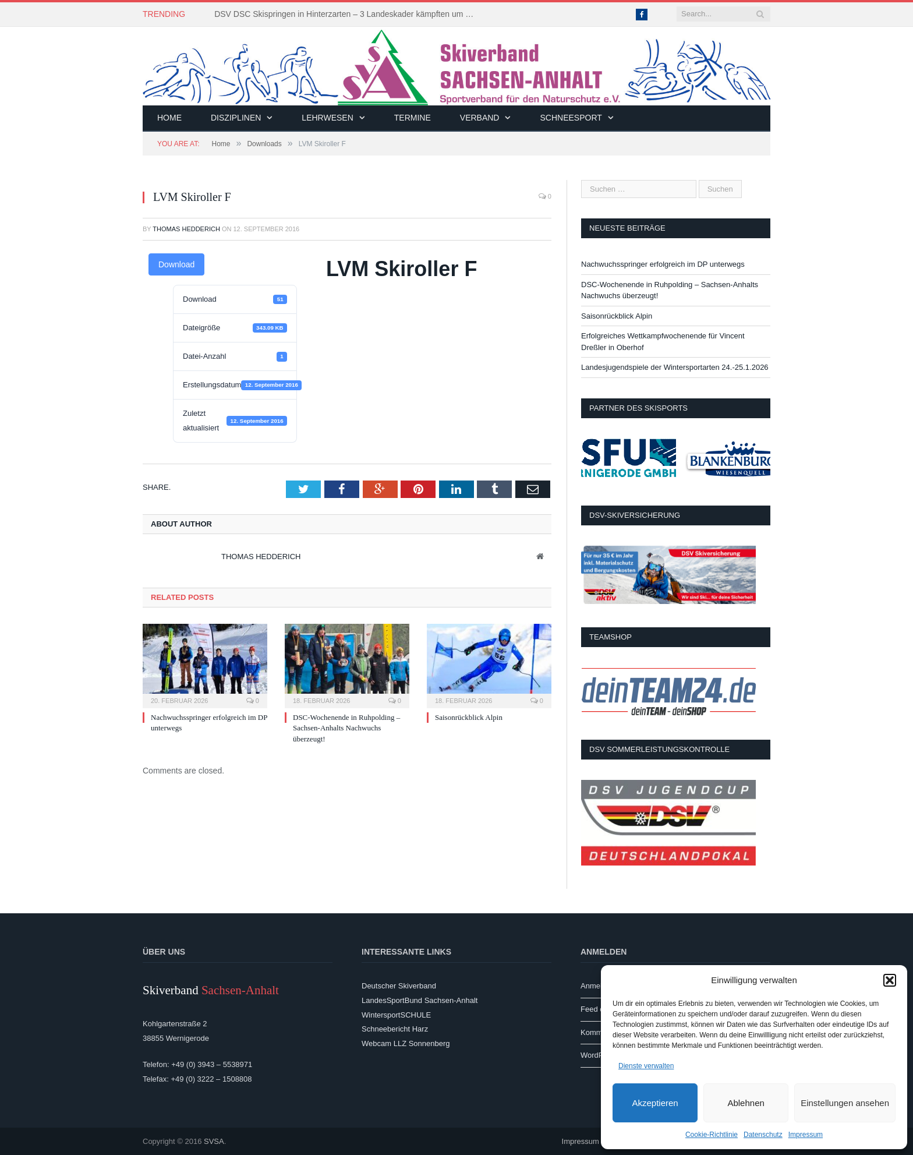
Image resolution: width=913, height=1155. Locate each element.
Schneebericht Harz (395, 1029)
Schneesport (570, 117)
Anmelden (598, 985)
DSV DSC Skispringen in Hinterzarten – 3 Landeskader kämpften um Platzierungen (348, 14)
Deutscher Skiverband (399, 985)
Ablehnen (745, 1103)
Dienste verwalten (646, 1066)
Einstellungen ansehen (845, 1103)
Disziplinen (236, 117)
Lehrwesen (327, 117)
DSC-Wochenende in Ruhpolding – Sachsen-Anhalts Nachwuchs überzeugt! (346, 728)
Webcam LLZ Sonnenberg (406, 1043)
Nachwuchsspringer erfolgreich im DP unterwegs (663, 264)
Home (169, 117)
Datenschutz (763, 1135)
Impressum (805, 1135)
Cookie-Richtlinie (711, 1135)
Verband (480, 117)
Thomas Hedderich (186, 228)
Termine (412, 117)
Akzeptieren (655, 1103)
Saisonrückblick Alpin (468, 717)
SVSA (214, 1141)
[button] (890, 980)
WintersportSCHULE (396, 1015)
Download (176, 264)
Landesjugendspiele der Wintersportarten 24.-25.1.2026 (675, 367)
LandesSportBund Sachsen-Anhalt (419, 1000)
